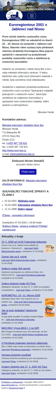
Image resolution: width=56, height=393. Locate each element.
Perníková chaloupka (35, 275)
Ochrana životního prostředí (16, 355)
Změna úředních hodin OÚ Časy (18, 283)
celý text (28, 248)
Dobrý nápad (25, 209)
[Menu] (32, 16)
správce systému (29, 226)
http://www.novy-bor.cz (14, 150)
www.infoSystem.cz (9, 385)
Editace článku (10, 226)
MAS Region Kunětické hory (35, 334)
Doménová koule (16, 388)
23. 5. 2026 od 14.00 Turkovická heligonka (23, 242)
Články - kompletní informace (18, 215)
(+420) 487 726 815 (16, 143)
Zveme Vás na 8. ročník (14, 257)
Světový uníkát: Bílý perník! (15, 268)
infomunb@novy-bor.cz (22, 154)
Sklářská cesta (26, 201)
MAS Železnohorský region (23, 260)
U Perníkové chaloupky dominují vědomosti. (24, 343)
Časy (28, 290)
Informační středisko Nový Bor (35, 205)
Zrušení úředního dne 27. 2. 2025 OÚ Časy (24, 367)
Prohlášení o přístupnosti (11, 382)
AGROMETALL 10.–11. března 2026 (20, 295)
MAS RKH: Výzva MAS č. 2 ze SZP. (20, 328)
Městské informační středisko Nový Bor (23, 125)
